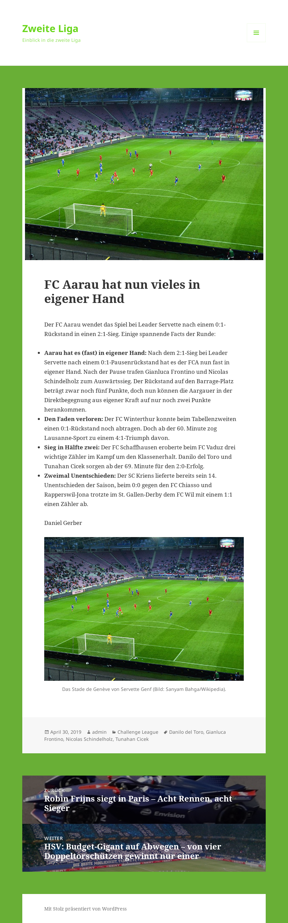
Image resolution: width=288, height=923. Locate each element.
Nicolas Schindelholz (89, 739)
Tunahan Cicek (132, 739)
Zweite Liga (50, 28)
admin (99, 732)
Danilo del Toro (186, 732)
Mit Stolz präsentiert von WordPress (85, 908)
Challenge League (137, 732)
